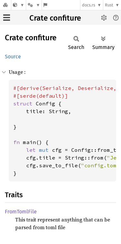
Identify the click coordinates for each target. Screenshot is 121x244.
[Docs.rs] (5, 5)
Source (13, 57)
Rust (109, 5)
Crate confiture (55, 18)
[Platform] (34, 5)
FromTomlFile (21, 212)
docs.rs (88, 5)
